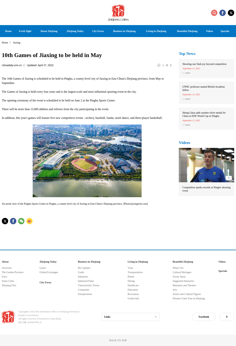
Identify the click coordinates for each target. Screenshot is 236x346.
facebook (222, 12)
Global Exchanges (49, 272)
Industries (83, 276)
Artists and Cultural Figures (187, 294)
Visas (130, 268)
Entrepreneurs (85, 294)
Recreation (133, 294)
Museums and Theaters (184, 285)
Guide (81, 272)
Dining (131, 281)
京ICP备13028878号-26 (30, 322)
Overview (7, 268)
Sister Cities (8, 281)
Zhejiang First (9, 285)
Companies (83, 289)
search (214, 12)
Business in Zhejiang (89, 261)
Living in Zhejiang (138, 261)
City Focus (45, 282)
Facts (4, 276)
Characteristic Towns (88, 285)
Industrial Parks (86, 281)
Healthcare (133, 285)
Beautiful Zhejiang (183, 261)
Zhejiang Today (48, 261)
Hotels (131, 276)
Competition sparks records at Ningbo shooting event (206, 189)
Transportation (135, 272)
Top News (187, 53)
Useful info (133, 298)
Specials (222, 271)
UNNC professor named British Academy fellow (203, 88)
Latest (187, 73)
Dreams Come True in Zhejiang (189, 298)
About (5, 261)
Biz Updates (84, 268)
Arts (175, 289)
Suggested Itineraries (183, 281)
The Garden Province (13, 272)
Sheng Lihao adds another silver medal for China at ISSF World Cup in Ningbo (204, 114)
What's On (178, 268)
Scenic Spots (179, 276)
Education (133, 289)
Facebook (204, 316)
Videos (184, 142)
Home (5, 42)
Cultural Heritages (182, 272)
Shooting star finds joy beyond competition (204, 64)
